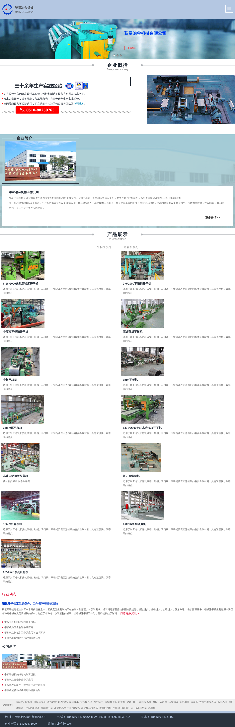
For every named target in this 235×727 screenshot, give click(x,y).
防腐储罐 (173, 701)
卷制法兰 (98, 701)
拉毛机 (28, 701)
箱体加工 (74, 701)
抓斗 (135, 701)
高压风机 (222, 701)
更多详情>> (212, 217)
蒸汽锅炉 (52, 701)
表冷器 (194, 701)
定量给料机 (105, 707)
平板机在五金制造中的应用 (18, 627)
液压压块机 (141, 707)
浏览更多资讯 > (129, 613)
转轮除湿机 (111, 701)
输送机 (20, 701)
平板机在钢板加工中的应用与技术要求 (24, 632)
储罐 (129, 701)
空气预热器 (86, 701)
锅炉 (231, 701)
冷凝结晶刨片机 (62, 707)
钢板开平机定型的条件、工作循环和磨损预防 (30, 603)
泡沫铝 (116, 707)
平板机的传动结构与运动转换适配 (22, 637)
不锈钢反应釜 (32, 707)
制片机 (76, 707)
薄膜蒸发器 (40, 701)
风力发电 (63, 701)
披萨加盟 (184, 701)
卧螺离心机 (47, 707)
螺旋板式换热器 (89, 707)
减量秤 (151, 707)
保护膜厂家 (127, 707)
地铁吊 (20, 707)
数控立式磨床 (160, 701)
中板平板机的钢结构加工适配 (20, 622)
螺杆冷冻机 (145, 701)
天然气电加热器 (207, 701)
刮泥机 (121, 701)
